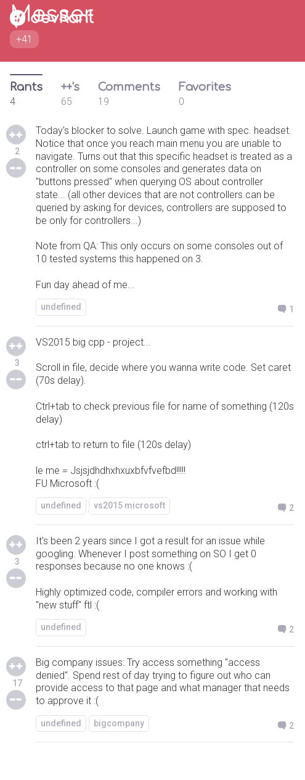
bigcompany (119, 723)
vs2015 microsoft (129, 505)
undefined (61, 307)
